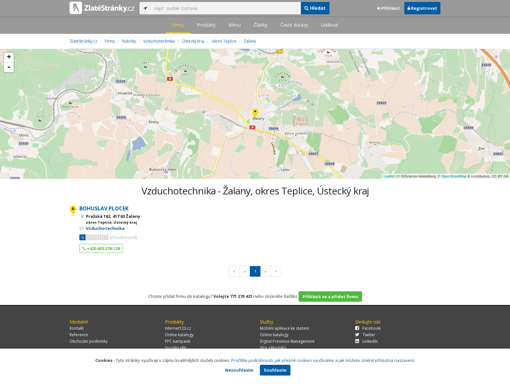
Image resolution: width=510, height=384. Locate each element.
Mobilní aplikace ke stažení (284, 328)
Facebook (368, 328)
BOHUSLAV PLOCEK (103, 208)
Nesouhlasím (239, 370)
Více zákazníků (273, 348)
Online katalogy (179, 335)
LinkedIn (366, 341)
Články (260, 25)
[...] (226, 8)
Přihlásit (388, 8)
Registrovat (422, 8)
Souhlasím (275, 370)
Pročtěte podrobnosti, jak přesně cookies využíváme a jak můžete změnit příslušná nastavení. (323, 360)
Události (329, 25)
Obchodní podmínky (89, 341)
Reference (79, 335)
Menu (235, 25)
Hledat (315, 8)
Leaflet (388, 176)
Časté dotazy (294, 25)
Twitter (365, 335)
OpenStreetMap (454, 176)
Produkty (206, 25)
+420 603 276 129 (101, 248)
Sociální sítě (175, 348)
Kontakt (77, 328)
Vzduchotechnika (105, 228)
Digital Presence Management (287, 341)
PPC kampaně (177, 341)
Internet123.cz (178, 328)
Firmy (178, 25)
